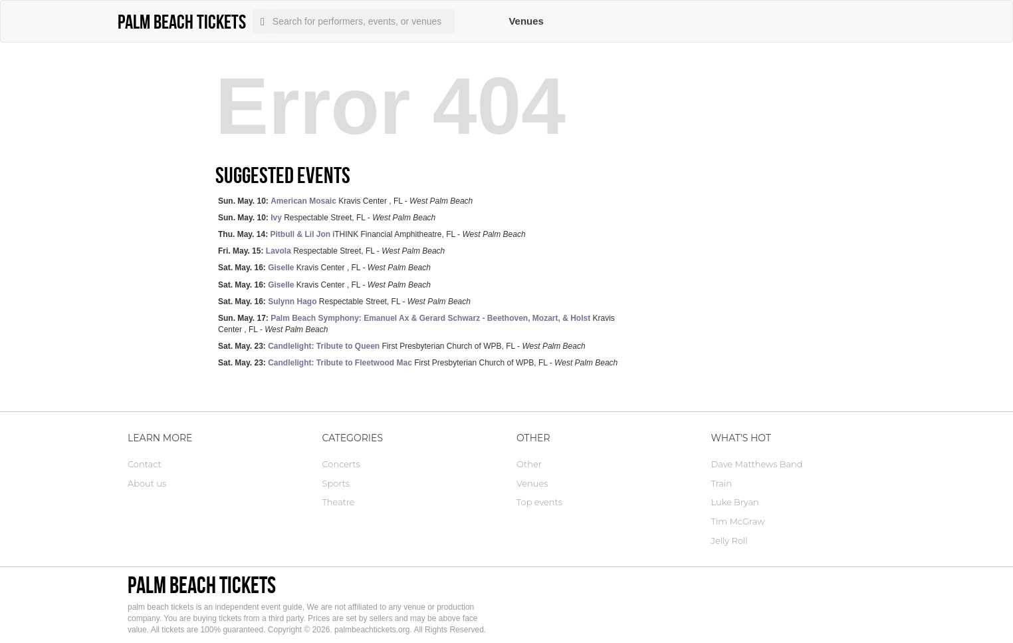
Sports (336, 483)
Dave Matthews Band (757, 464)
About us (147, 483)
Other (529, 464)
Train (721, 483)
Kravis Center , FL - (345, 201)
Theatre (338, 502)
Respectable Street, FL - (326, 217)
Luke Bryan (735, 502)
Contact (145, 464)
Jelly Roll (729, 540)
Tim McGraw (738, 521)
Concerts (341, 464)
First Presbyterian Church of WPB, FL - (402, 346)
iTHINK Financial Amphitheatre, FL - (372, 234)
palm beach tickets (202, 584)
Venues (526, 21)
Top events (539, 502)
